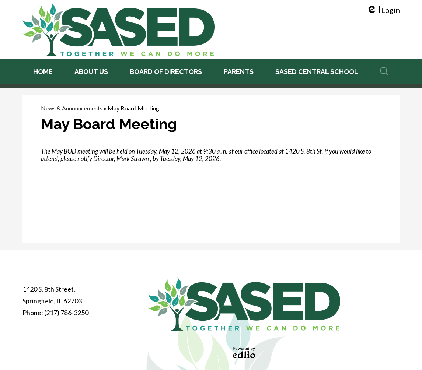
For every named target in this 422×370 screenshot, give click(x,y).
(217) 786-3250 (66, 313)
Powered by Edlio (244, 352)
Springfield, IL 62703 (52, 294)
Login (383, 10)
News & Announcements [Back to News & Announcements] (71, 108)
